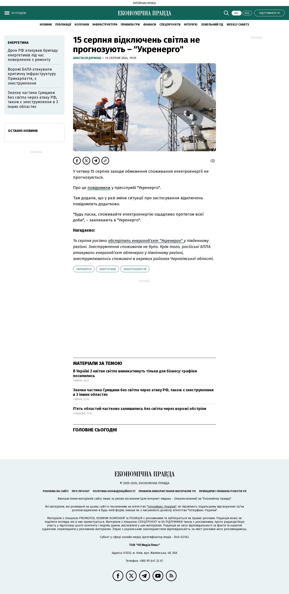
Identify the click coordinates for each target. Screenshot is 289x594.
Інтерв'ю (190, 24)
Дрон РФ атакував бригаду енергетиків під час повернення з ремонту (33, 55)
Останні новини (23, 131)
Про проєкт (81, 491)
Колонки (82, 24)
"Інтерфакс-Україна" (161, 506)
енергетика (107, 269)
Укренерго (84, 269)
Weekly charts (238, 24)
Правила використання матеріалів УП (167, 491)
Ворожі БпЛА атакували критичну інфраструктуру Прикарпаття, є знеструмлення (32, 76)
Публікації (63, 24)
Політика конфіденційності (114, 491)
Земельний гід (212, 24)
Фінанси (149, 24)
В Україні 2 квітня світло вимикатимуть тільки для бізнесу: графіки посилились (135, 373)
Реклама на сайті (56, 491)
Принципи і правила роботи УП (222, 491)
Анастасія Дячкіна (87, 58)
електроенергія (135, 269)
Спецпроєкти (169, 24)
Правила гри (130, 24)
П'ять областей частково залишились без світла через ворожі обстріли (139, 408)
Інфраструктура (104, 24)
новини (46, 24)
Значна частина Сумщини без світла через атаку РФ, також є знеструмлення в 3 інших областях (143, 392)
